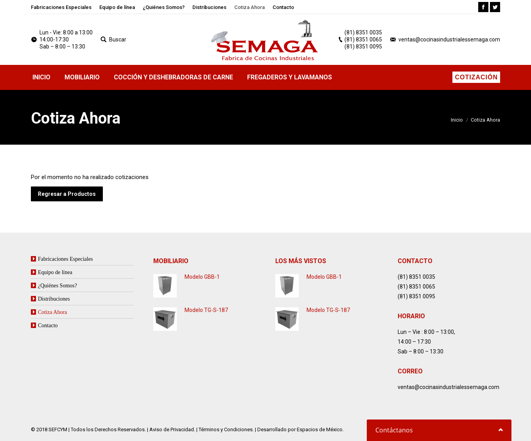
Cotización (476, 77)
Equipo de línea (55, 272)
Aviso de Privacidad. (172, 429)
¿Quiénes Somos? (57, 285)
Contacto (48, 325)
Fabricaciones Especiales (65, 259)
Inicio (457, 120)
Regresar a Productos (67, 194)
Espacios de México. (320, 429)
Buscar (117, 39)
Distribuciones (54, 298)
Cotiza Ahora (52, 312)
